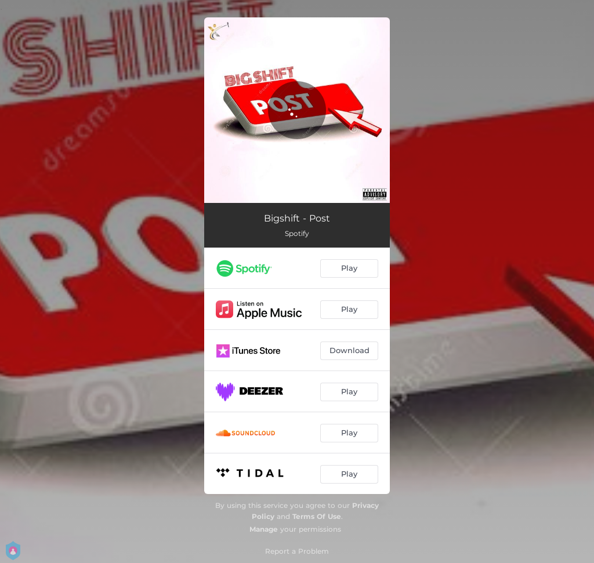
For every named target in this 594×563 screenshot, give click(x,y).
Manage (263, 529)
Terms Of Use (316, 516)
